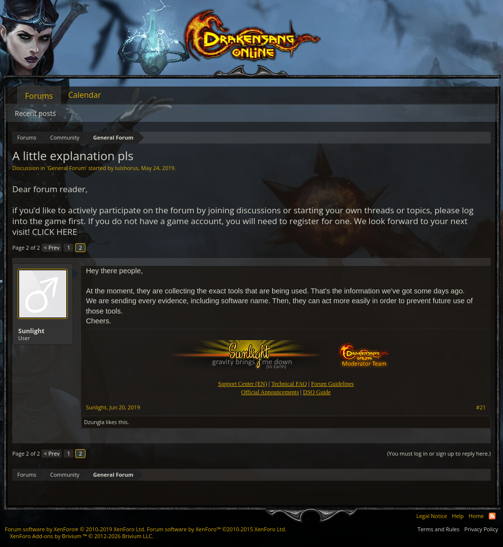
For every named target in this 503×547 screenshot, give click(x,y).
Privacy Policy (481, 529)
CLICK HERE (54, 231)
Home (476, 515)
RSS (492, 516)
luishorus (126, 168)
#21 (481, 407)
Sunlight (31, 331)
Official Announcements (270, 392)
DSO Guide (317, 392)
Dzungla (94, 422)
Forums (39, 95)
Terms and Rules (438, 529)
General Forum (66, 168)
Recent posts (35, 113)
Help (458, 515)
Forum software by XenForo (75, 529)
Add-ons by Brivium (81, 536)
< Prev (51, 247)
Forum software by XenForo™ (216, 529)
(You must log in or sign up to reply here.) (439, 453)
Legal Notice (431, 515)
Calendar (84, 94)
